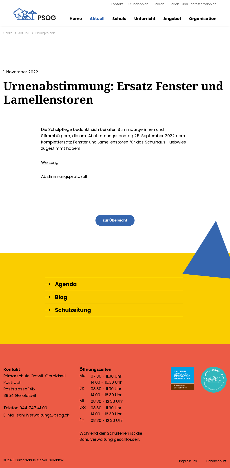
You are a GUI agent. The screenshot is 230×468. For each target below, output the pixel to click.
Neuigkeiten (45, 33)
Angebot (172, 19)
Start (7, 33)
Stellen (159, 4)
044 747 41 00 (33, 408)
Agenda (61, 284)
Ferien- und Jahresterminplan (193, 4)
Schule (119, 19)
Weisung (49, 162)
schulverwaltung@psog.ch (43, 415)
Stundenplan (138, 4)
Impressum (188, 461)
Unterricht (144, 19)
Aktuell (97, 19)
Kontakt (117, 4)
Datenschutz (216, 461)
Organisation (203, 19)
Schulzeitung (68, 310)
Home (76, 19)
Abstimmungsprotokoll (64, 176)
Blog (56, 297)
